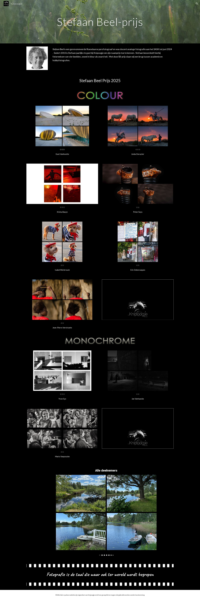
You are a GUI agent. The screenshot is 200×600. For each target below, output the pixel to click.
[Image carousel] (106, 515)
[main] (100, 21)
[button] (197, 4)
